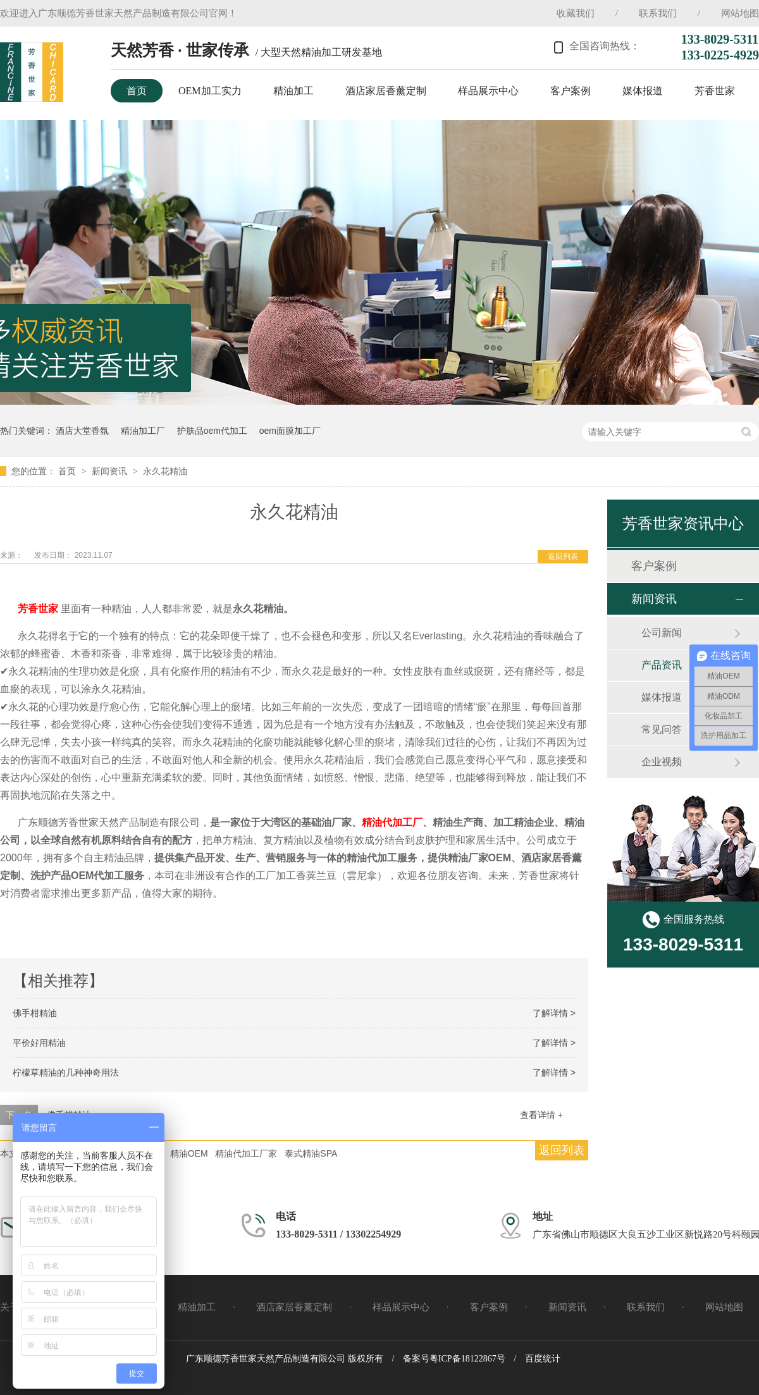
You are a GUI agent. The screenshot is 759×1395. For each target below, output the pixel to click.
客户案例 (570, 90)
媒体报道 (642, 90)
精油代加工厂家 (246, 1153)
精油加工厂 (143, 431)
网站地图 (740, 13)
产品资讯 (661, 665)
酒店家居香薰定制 (385, 90)
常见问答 (661, 729)
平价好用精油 (39, 1043)
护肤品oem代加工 (212, 431)
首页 (136, 90)
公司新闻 (661, 632)
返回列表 (563, 556)
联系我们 (658, 13)
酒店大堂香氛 (82, 431)
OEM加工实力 (210, 90)
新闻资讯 (111, 471)
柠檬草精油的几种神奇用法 (66, 1072)
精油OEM (189, 1153)
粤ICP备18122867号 (467, 1358)
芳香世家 (714, 90)
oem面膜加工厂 (290, 431)
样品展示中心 (488, 90)
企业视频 (661, 761)
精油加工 (293, 90)
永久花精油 (165, 471)
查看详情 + (541, 1115)
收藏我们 (576, 13)
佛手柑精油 (35, 1013)
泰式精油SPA (311, 1153)
